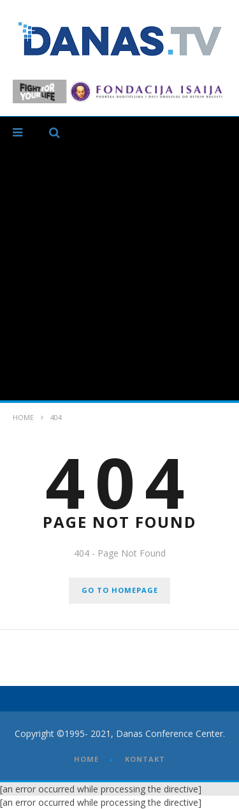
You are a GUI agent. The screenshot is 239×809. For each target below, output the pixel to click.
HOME (86, 759)
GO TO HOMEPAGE (120, 590)
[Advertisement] (119, 274)
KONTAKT (145, 759)
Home (23, 417)
